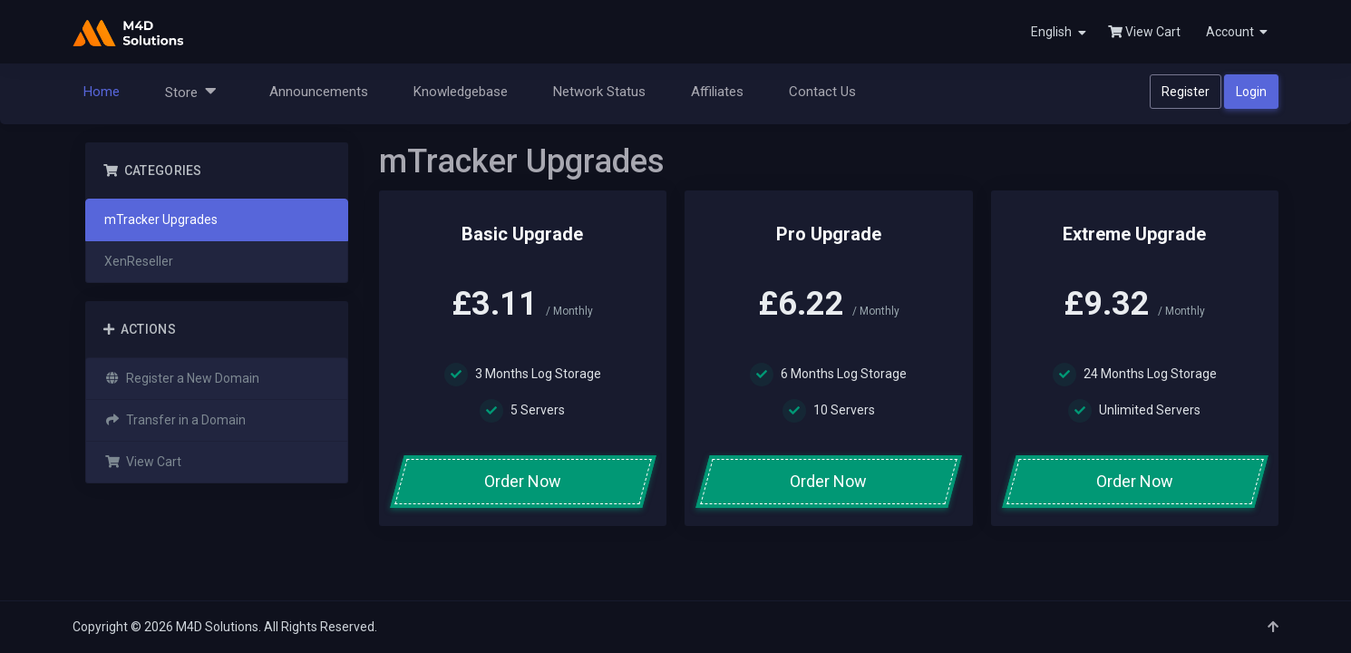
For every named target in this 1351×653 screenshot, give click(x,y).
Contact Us (822, 91)
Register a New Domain (181, 378)
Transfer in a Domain (175, 420)
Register (1185, 91)
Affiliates (717, 91)
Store (191, 91)
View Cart (1144, 31)
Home (101, 91)
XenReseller (138, 261)
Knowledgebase (460, 91)
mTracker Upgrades (161, 219)
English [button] (1058, 32)
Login (1251, 91)
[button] (1234, 31)
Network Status (599, 91)
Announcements (318, 91)
